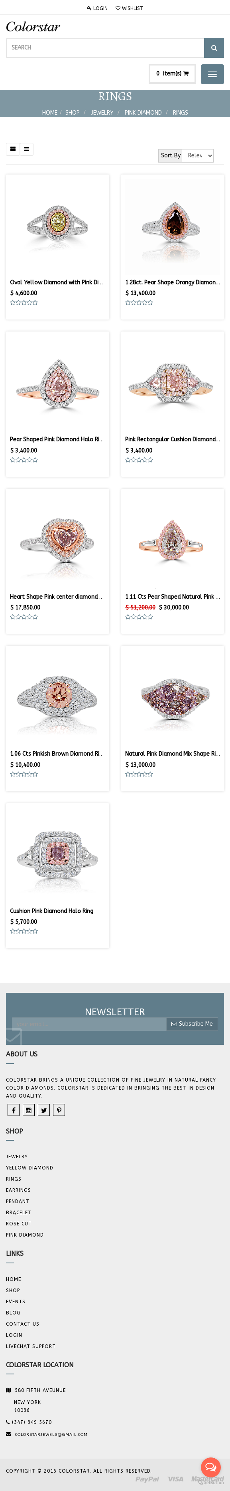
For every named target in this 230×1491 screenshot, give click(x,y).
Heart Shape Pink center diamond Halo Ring (67, 597)
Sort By (171, 155)
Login (97, 8)
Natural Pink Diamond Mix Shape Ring (173, 753)
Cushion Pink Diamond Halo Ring (51, 911)
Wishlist (129, 8)
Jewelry (102, 112)
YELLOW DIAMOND (29, 1168)
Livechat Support (31, 1346)
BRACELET (18, 1212)
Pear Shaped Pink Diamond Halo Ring (58, 439)
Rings (180, 112)
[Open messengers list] (211, 1467)
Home (49, 112)
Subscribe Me (192, 1023)
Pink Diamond (143, 112)
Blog (13, 1313)
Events (16, 1301)
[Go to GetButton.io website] (211, 1482)
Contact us (22, 1324)
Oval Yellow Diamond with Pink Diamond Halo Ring (76, 282)
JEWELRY (17, 1156)
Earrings (18, 1190)
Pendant (17, 1201)
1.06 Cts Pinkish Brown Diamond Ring (58, 753)
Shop (72, 112)
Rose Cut (19, 1224)
